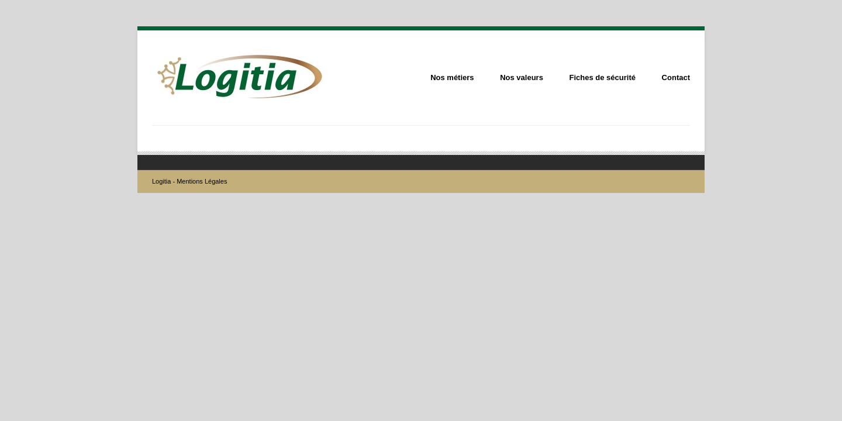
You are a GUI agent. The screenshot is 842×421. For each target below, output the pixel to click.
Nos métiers (452, 77)
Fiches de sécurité (603, 77)
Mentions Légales (202, 181)
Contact (676, 77)
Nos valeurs (521, 77)
